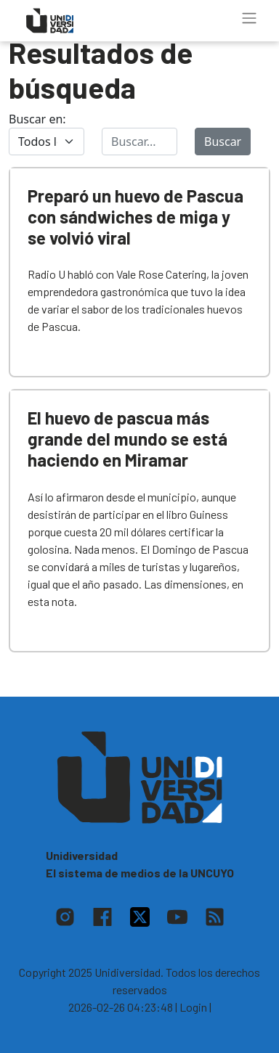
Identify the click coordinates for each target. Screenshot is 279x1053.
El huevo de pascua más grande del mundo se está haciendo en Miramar (127, 438)
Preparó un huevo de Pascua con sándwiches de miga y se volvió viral (135, 216)
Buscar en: (37, 119)
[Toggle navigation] (249, 18)
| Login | (193, 1007)
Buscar (222, 141)
